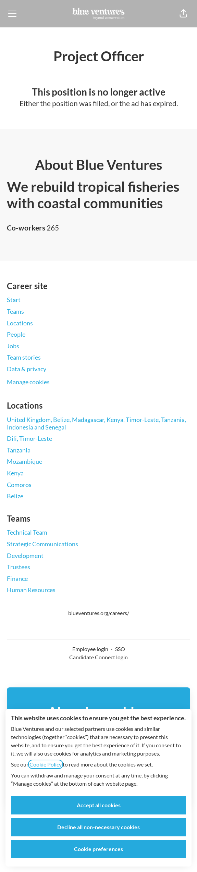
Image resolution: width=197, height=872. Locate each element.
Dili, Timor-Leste (29, 438)
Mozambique (24, 461)
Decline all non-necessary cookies (98, 827)
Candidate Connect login (98, 657)
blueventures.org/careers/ (98, 613)
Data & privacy (26, 369)
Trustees (18, 567)
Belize (15, 496)
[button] (183, 13)
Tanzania (18, 450)
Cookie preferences (98, 849)
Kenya (15, 473)
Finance (17, 578)
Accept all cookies (99, 805)
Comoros (19, 484)
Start (14, 299)
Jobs (13, 346)
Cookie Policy (45, 764)
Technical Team (27, 532)
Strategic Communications (42, 544)
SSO (120, 649)
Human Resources (31, 590)
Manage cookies (28, 382)
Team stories (24, 357)
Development (25, 555)
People (16, 334)
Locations (20, 323)
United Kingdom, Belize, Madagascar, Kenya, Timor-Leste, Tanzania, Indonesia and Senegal (96, 423)
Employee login (90, 649)
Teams (15, 311)
